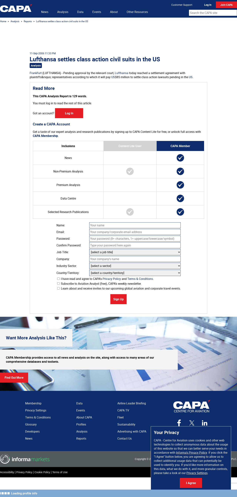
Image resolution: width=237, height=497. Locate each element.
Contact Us (124, 438)
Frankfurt (36, 73)
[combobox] (213, 13)
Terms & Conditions (140, 279)
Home (3, 21)
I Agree (191, 483)
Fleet (120, 417)
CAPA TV (123, 410)
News (44, 12)
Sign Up (118, 299)
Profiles (81, 424)
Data (80, 12)
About (114, 12)
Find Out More (14, 377)
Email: (60, 232)
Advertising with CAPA (131, 431)
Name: (60, 225)
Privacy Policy (112, 279)
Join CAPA (226, 4)
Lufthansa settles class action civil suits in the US (62, 21)
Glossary (31, 424)
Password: (63, 239)
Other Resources (137, 12)
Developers (32, 431)
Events (96, 12)
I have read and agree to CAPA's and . (105, 279)
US (113, 77)
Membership (33, 403)
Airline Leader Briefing (131, 403)
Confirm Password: (68, 245)
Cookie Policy (42, 472)
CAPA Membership (45, 136)
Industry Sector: (66, 266)
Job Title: (62, 252)
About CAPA (84, 417)
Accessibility (7, 472)
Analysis (62, 12)
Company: (63, 259)
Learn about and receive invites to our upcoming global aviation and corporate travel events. (119, 288)
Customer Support (181, 4)
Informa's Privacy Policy (191, 453)
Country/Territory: (67, 273)
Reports (28, 21)
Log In (207, 4)
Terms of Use (59, 472)
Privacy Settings (197, 473)
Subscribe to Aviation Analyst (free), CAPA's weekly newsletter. (99, 284)
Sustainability (126, 424)
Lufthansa (121, 73)
